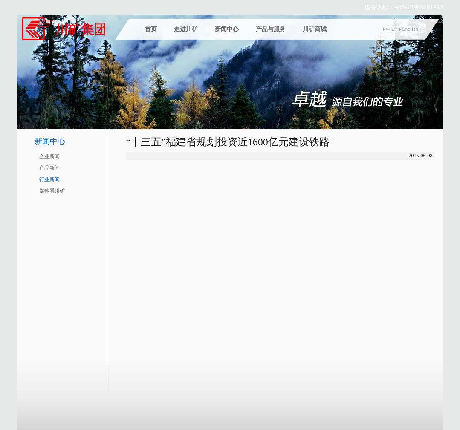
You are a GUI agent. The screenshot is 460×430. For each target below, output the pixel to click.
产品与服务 (271, 29)
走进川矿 (186, 29)
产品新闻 (49, 168)
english (408, 29)
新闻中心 (227, 29)
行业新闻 (49, 179)
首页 (151, 29)
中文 (391, 29)
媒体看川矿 (52, 191)
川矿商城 (315, 29)
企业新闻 (49, 156)
